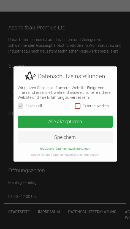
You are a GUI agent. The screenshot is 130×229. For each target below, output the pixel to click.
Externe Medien (92, 104)
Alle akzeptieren (65, 120)
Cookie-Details (40, 154)
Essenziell (30, 104)
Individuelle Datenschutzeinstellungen (65, 147)
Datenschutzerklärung (67, 154)
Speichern (65, 136)
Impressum (91, 154)
